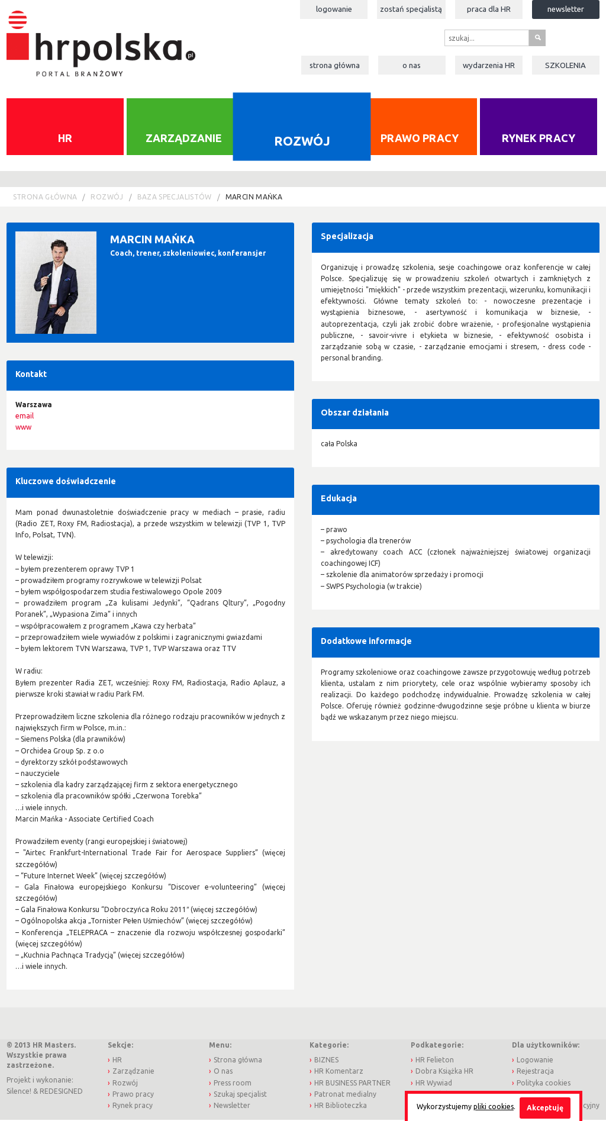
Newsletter (565, 9)
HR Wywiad (433, 1084)
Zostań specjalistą (411, 9)
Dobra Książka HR (444, 1073)
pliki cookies (493, 1106)
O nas (411, 65)
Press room (233, 1084)
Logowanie (334, 9)
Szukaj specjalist (240, 1095)
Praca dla (489, 9)
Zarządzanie (184, 140)
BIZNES (326, 1061)
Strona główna (335, 65)
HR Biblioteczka (340, 1106)
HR (65, 140)
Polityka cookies (543, 1084)
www (23, 428)
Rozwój (302, 142)
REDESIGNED (61, 1092)
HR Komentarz (338, 1073)
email (24, 417)
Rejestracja (535, 1073)
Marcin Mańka (253, 198)
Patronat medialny (345, 1095)
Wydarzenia (489, 65)
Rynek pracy (538, 140)
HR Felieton (434, 1061)
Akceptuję (545, 1108)
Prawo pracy (420, 140)
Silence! (19, 1092)
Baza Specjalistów (174, 198)
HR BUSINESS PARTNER (352, 1084)
